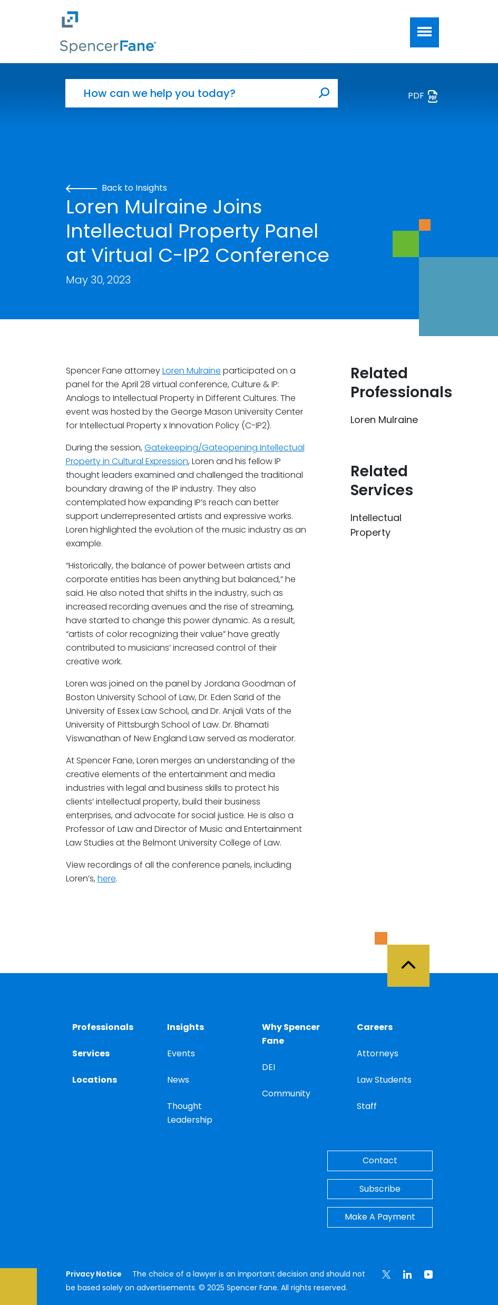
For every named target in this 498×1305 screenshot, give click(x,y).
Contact (380, 1160)
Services (91, 1053)
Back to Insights (116, 188)
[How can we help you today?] (188, 93)
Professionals (102, 1027)
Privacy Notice (94, 1274)
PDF (423, 96)
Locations (94, 1080)
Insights (185, 1027)
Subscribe (380, 1189)
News (178, 1080)
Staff (367, 1106)
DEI (268, 1067)
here (106, 878)
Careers (375, 1027)
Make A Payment (380, 1217)
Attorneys (377, 1053)
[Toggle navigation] (424, 32)
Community (286, 1093)
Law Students (384, 1080)
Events (181, 1053)
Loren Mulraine (191, 371)
